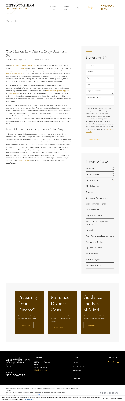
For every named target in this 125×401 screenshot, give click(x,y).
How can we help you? (94, 97)
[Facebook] (109, 362)
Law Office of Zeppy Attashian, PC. (24, 66)
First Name (90, 65)
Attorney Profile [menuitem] (53, 8)
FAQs (75, 374)
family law (22, 68)
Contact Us (77, 379)
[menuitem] (98, 168)
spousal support (63, 91)
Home (75, 362)
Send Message (95, 139)
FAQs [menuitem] (78, 8)
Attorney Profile (79, 366)
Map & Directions (40, 370)
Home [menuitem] (43, 8)
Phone (89, 78)
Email (89, 84)
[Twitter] (113, 362)
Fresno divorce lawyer (14, 73)
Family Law (77, 370)
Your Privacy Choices (32, 395)
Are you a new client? (94, 91)
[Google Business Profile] (118, 362)
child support (51, 91)
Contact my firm (24, 160)
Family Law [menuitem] (66, 8)
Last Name (90, 72)
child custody (14, 93)
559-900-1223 (107, 8)
